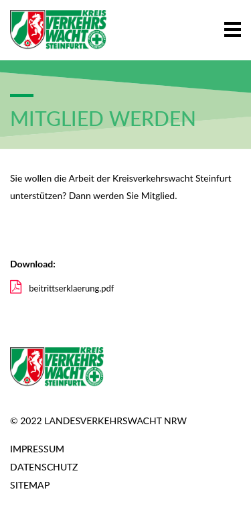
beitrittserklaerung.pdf (62, 288)
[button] (232, 27)
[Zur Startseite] (58, 30)
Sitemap (30, 485)
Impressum (37, 448)
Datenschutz (44, 466)
